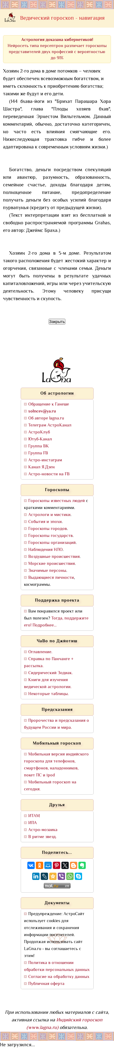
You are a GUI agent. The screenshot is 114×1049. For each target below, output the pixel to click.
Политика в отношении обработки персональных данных (57, 966)
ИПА (32, 823)
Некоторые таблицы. (48, 694)
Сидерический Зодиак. (50, 673)
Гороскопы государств (50, 535)
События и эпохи (45, 521)
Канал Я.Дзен (41, 467)
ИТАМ (34, 816)
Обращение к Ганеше (48, 404)
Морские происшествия (51, 563)
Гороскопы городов (47, 528)
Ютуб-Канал (40, 439)
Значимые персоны (47, 570)
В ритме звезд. (42, 836)
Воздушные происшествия (54, 556)
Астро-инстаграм (45, 460)
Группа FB (38, 453)
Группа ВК (38, 446)
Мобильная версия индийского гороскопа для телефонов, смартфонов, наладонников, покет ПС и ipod (56, 765)
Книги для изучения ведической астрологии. (47, 684)
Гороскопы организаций (52, 542)
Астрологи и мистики (49, 514)
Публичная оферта (46, 983)
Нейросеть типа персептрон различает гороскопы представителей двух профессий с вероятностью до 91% (57, 49)
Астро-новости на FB (49, 474)
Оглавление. (40, 652)
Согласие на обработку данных (58, 976)
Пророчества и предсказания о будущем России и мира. (56, 724)
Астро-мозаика (42, 830)
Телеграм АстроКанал (49, 425)
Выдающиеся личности (51, 577)
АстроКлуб (39, 432)
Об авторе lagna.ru (46, 418)
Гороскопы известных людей (56, 500)
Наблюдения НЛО (45, 549)
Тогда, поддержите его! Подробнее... (56, 622)
